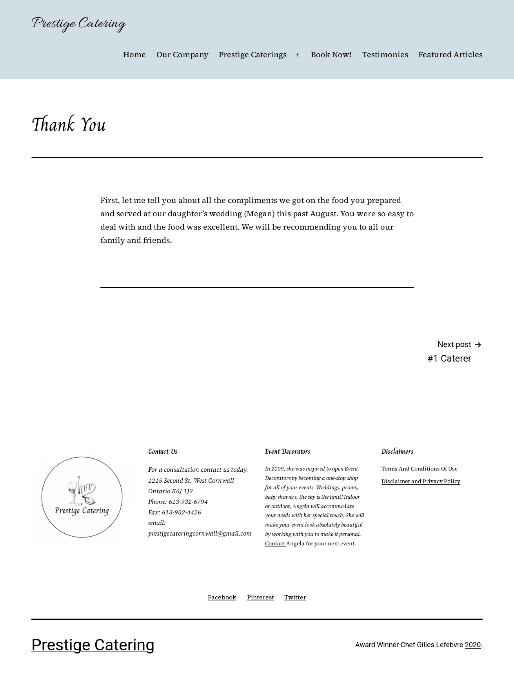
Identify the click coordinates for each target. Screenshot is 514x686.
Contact (275, 543)
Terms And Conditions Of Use (419, 468)
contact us (215, 469)
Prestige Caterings (253, 54)
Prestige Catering (78, 24)
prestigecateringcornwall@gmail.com (200, 533)
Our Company (182, 54)
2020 (473, 645)
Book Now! (331, 54)
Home (134, 54)
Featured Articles (450, 54)
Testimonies (385, 54)
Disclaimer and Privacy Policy (420, 481)
